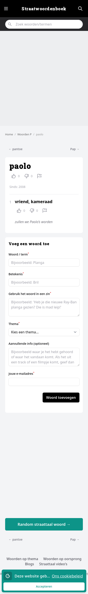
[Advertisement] (44, 78)
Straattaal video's (53, 564)
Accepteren (48, 587)
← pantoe (15, 149)
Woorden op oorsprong (62, 558)
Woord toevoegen (61, 397)
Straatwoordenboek (44, 8)
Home (9, 134)
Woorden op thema (22, 558)
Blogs (29, 564)
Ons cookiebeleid (67, 576)
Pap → (74, 149)
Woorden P (24, 134)
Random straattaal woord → (44, 524)
